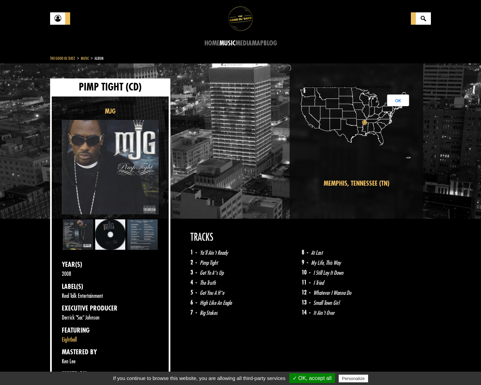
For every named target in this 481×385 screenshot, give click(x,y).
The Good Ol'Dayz (62, 58)
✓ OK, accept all (312, 378)
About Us (134, 368)
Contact (66, 367)
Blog (270, 43)
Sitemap (160, 368)
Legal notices (103, 368)
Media (243, 43)
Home (211, 43)
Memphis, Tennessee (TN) (356, 183)
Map (258, 43)
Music (227, 43)
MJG (110, 111)
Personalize (353, 378)
